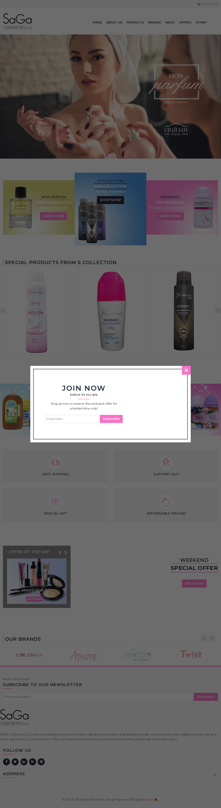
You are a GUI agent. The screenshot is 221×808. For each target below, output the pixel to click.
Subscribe (111, 419)
